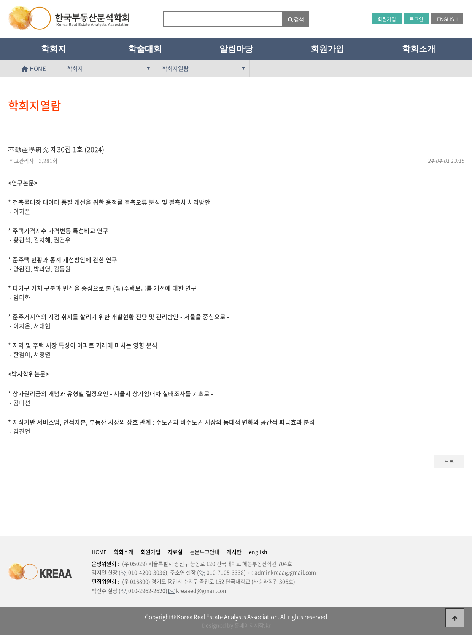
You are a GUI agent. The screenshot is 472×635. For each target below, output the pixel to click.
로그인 (416, 18)
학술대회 (145, 49)
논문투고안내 (204, 551)
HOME (33, 68)
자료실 (175, 551)
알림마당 (236, 49)
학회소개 (418, 49)
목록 (449, 462)
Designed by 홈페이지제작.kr (236, 625)
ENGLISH (447, 18)
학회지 (53, 49)
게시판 (234, 551)
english (258, 551)
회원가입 (387, 18)
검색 (296, 19)
